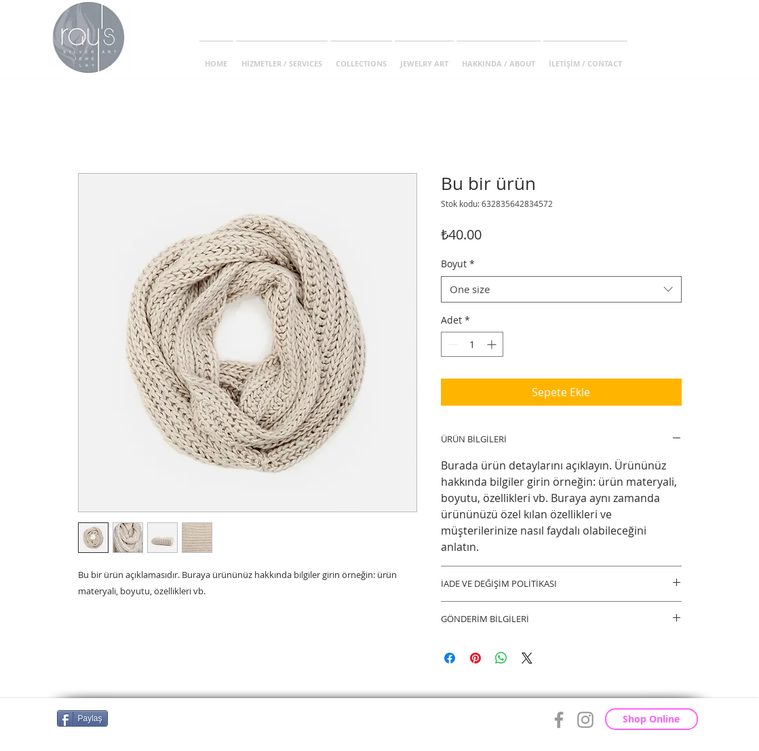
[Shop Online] (651, 719)
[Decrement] (451, 344)
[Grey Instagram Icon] (585, 720)
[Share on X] (527, 658)
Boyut (458, 263)
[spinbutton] (472, 344)
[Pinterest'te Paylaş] (475, 658)
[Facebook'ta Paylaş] (450, 658)
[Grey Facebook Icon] (559, 720)
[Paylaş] (82, 718)
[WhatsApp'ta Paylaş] (501, 658)
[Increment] (492, 344)
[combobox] (561, 289)
